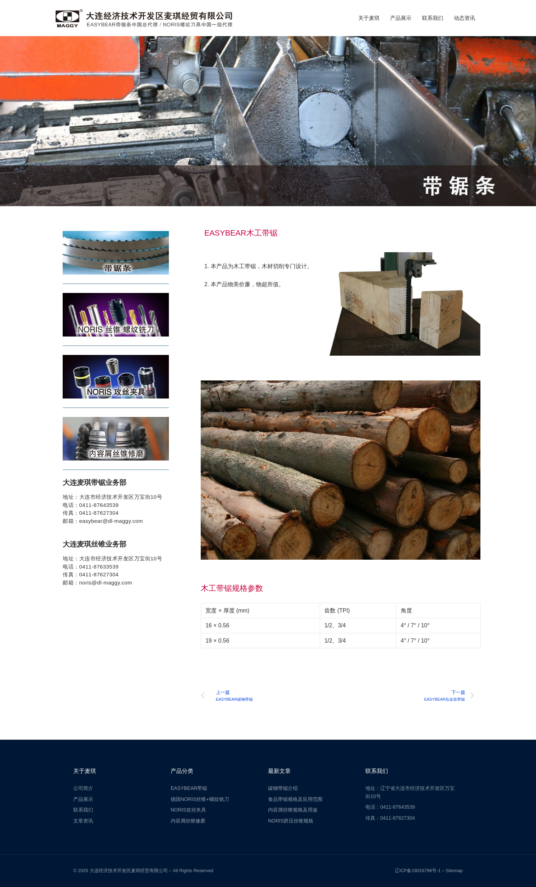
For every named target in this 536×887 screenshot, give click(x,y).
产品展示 (400, 18)
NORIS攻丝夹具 (188, 810)
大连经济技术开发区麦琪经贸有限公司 (129, 870)
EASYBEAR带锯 (189, 788)
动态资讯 (464, 18)
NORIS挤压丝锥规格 (290, 821)
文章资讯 (83, 821)
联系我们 (432, 18)
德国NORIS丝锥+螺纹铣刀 (200, 799)
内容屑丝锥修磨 (188, 821)
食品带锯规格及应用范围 (295, 799)
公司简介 (83, 788)
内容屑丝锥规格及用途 (293, 810)
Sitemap (454, 870)
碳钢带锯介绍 (283, 788)
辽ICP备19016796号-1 (418, 870)
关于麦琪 (369, 18)
